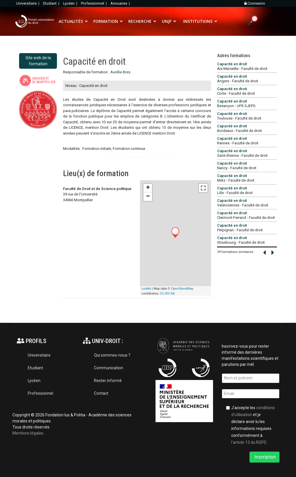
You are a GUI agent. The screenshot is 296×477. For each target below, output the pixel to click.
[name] (251, 378)
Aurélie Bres (120, 72)
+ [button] (148, 188)
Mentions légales (27, 433)
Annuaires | (120, 3)
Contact (101, 393)
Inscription (264, 457)
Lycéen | (70, 3)
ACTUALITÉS (71, 21)
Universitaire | (28, 3)
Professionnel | (94, 3)
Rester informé (108, 380)
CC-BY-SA (167, 293)
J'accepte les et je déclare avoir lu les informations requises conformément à (253, 425)
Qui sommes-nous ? (112, 355)
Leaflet (146, 288)
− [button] (148, 196)
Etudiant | (51, 3)
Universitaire (39, 355)
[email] (251, 394)
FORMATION (105, 21)
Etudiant (35, 368)
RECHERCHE (139, 21)
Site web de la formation (38, 60)
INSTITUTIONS (197, 21)
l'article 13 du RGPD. (249, 442)
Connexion (254, 3)
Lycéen (34, 380)
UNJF (166, 21)
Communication (108, 368)
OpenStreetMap (182, 288)
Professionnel (40, 393)
